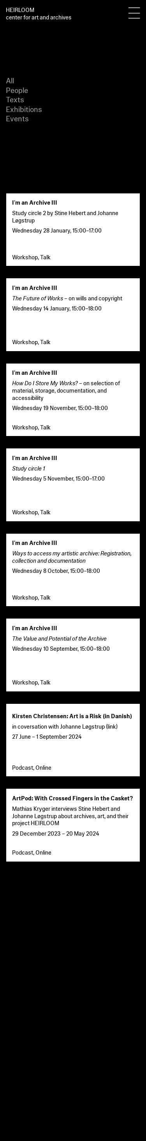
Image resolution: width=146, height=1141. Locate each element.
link (111, 725)
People (17, 89)
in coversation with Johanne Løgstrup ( (59, 725)
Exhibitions (24, 108)
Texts (15, 99)
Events (17, 118)
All (10, 80)
